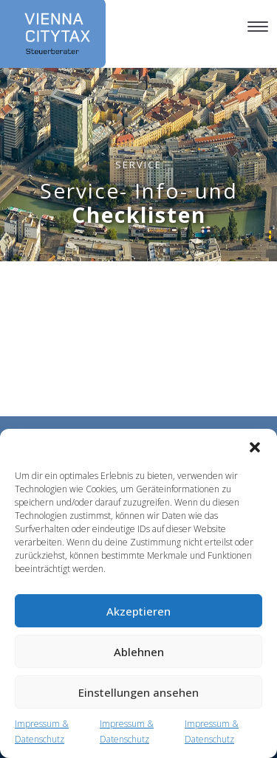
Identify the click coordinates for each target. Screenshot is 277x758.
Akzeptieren (138, 611)
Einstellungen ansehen (138, 692)
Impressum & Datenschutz (42, 731)
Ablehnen (139, 651)
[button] (254, 447)
